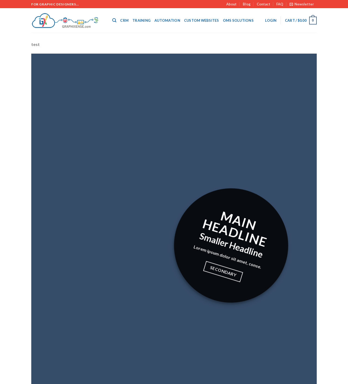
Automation (167, 20)
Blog (247, 4)
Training (141, 20)
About (231, 4)
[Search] (114, 20)
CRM (124, 20)
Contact (263, 4)
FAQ (279, 4)
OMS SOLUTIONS (238, 20)
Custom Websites (201, 20)
